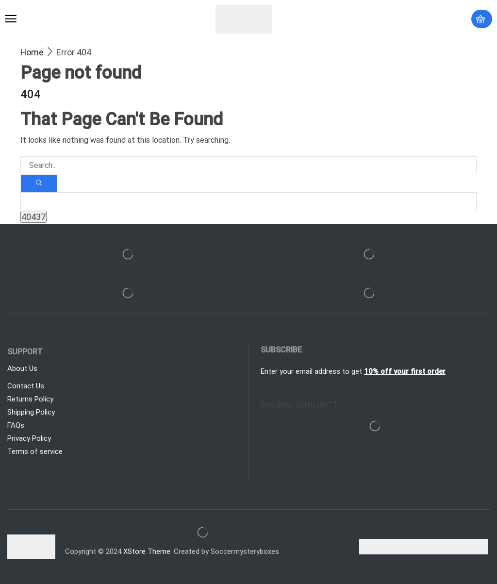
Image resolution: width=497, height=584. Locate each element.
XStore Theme (146, 551)
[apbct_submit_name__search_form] (33, 217)
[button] (11, 19)
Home (32, 52)
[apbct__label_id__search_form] (248, 201)
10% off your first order (405, 371)
